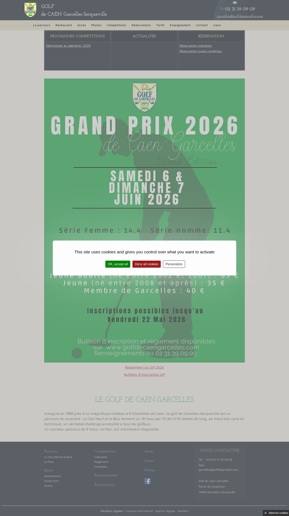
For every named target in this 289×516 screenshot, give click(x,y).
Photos (96, 25)
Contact (202, 25)
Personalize (174, 264)
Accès (81, 25)
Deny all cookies (146, 264)
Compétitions (116, 25)
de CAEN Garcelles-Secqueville (74, 10)
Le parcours (41, 25)
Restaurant (64, 25)
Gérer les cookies (278, 513)
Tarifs (160, 25)
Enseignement (180, 25)
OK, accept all (118, 264)
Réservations (141, 25)
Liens (217, 25)
